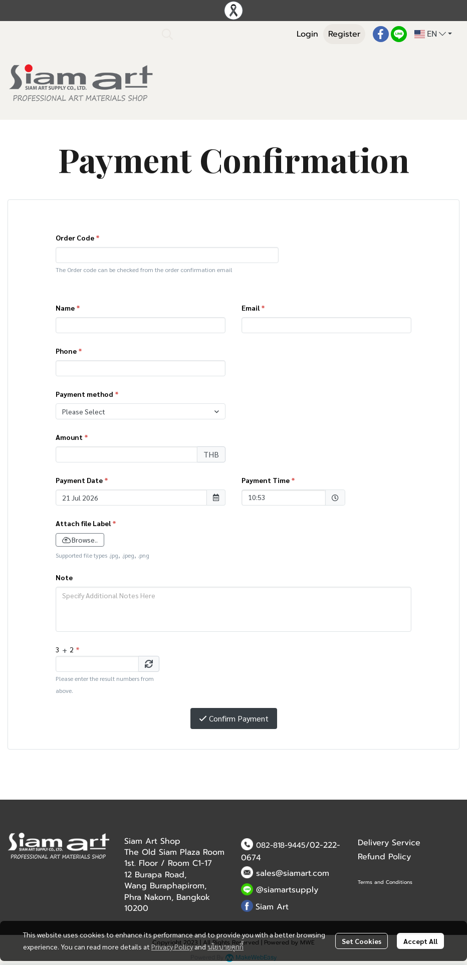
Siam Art (272, 907)
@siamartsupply (287, 890)
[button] (221, 34)
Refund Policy (384, 857)
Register (344, 34)
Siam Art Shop (152, 841)
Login (307, 34)
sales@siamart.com (292, 873)
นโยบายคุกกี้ (225, 946)
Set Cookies (361, 940)
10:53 (278, 497)
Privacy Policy (172, 946)
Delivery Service (389, 843)
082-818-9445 (281, 845)
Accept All (420, 940)
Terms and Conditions (385, 882)
